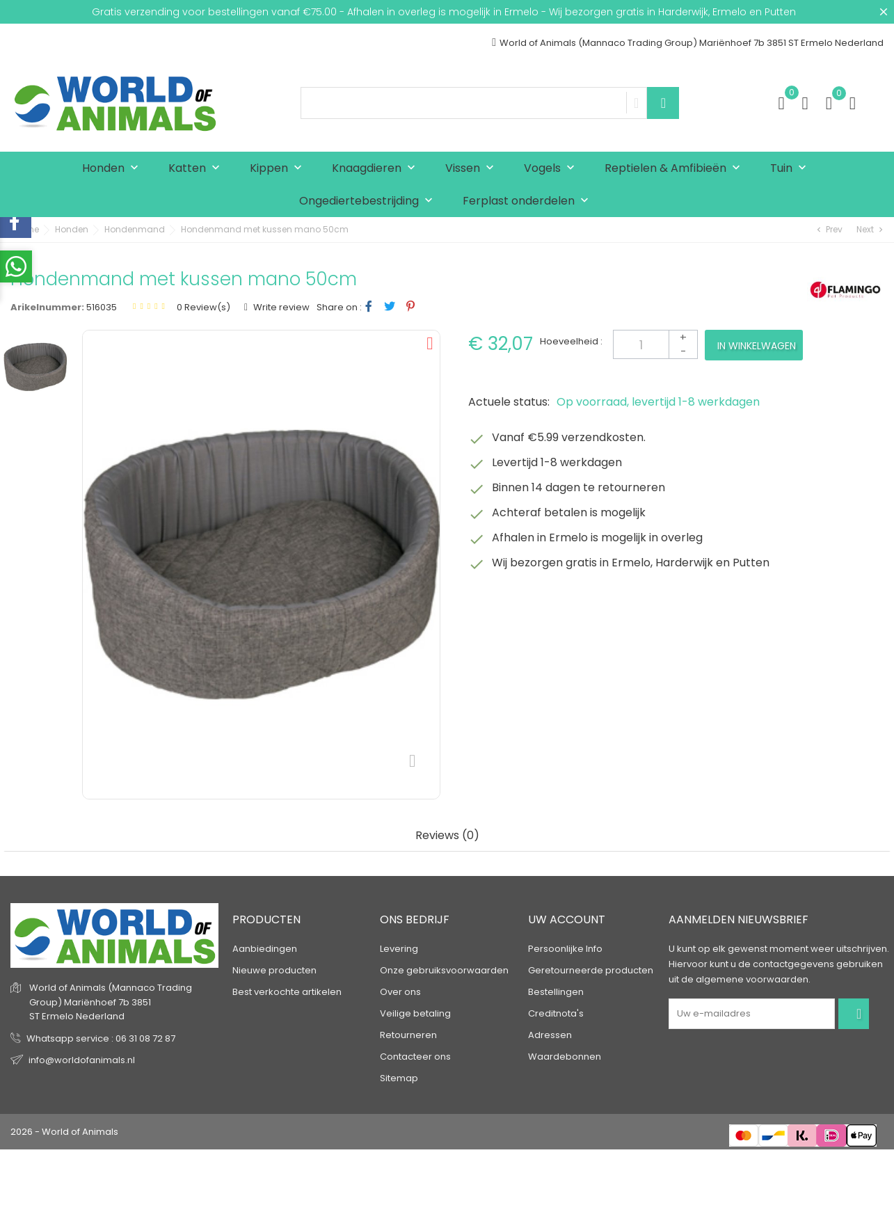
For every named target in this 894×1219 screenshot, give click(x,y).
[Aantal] (655, 344)
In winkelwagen (756, 346)
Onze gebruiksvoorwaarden (444, 970)
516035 (101, 307)
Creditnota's (556, 1013)
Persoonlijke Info (565, 948)
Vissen (472, 169)
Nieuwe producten (274, 970)
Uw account (566, 919)
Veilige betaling (415, 1013)
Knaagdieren (377, 169)
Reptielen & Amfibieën (676, 169)
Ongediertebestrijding (369, 201)
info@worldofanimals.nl (82, 1060)
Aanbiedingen (264, 948)
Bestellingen (556, 991)
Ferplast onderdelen (529, 201)
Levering (399, 948)
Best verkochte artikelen (287, 991)
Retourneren (408, 1035)
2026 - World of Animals (64, 1131)
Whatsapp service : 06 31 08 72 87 (100, 1038)
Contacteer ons (415, 1056)
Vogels (552, 169)
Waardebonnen (564, 1056)
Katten (197, 169)
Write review (280, 307)
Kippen (279, 169)
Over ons (400, 991)
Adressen (550, 1035)
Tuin (791, 169)
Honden (113, 169)
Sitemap (399, 1078)
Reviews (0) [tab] (447, 836)
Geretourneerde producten (590, 970)
